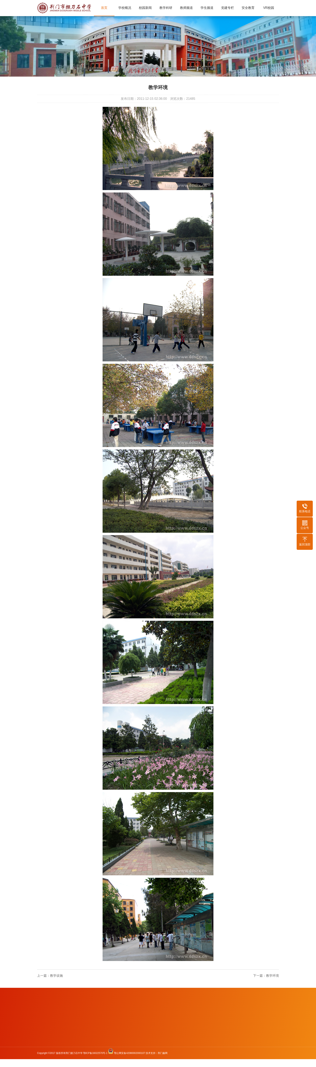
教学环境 (272, 975)
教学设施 (56, 975)
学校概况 (124, 7)
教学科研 (165, 7)
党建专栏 (227, 7)
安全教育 (248, 7)
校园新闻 (145, 7)
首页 (104, 7)
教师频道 (186, 7)
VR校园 (268, 7)
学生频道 (207, 7)
